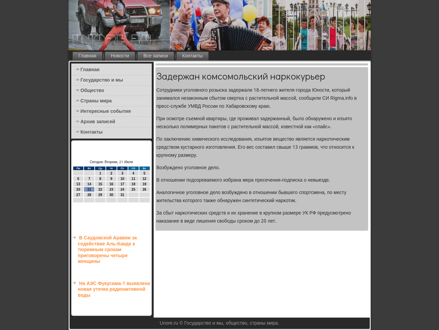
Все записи (155, 56)
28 (89, 195)
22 (100, 189)
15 (100, 184)
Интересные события (106, 111)
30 (111, 195)
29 (100, 195)
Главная (87, 56)
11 (133, 179)
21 (89, 189)
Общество (92, 91)
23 (111, 189)
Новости (120, 56)
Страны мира (96, 101)
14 (89, 184)
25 (133, 189)
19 (144, 184)
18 (133, 184)
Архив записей (98, 122)
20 (78, 189)
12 (144, 179)
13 (78, 184)
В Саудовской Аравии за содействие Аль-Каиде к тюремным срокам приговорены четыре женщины (107, 250)
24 (122, 189)
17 (122, 184)
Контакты (192, 56)
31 (122, 195)
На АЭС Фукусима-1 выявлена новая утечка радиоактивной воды (114, 289)
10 (122, 179)
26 (144, 189)
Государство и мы (102, 80)
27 (78, 195)
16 (111, 184)
